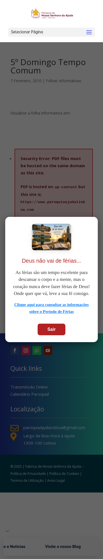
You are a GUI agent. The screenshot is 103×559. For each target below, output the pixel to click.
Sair (51, 329)
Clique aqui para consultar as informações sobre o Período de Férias (51, 308)
